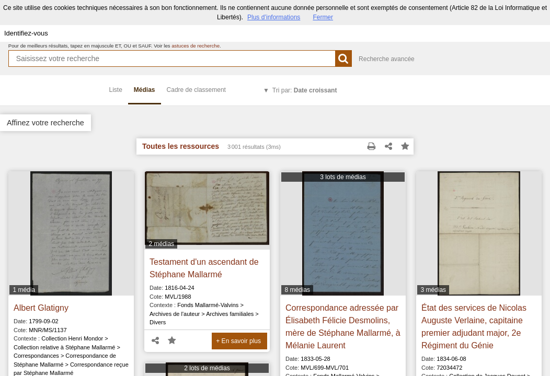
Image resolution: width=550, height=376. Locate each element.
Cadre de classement (196, 89)
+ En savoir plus (238, 341)
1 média (24, 289)
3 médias (433, 289)
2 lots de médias (207, 368)
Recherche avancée (387, 59)
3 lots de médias (342, 177)
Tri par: (304, 90)
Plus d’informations (273, 17)
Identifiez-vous (26, 33)
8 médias (297, 289)
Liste (115, 89)
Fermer (323, 17)
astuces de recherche (195, 46)
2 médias (161, 244)
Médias (144, 89)
